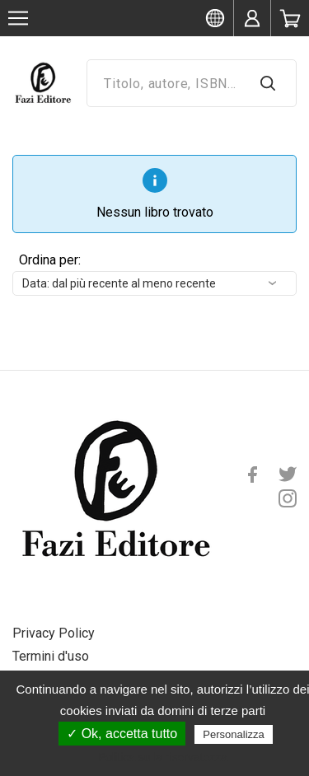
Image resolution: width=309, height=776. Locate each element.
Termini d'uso (50, 656)
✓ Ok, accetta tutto (122, 734)
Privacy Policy (53, 633)
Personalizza (233, 734)
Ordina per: (50, 260)
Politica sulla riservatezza (162, 757)
